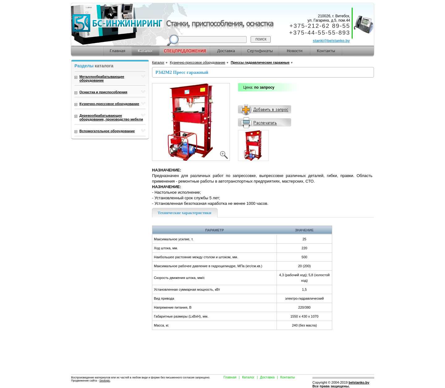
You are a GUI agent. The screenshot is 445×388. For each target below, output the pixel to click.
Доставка (267, 377)
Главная (229, 377)
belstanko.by (359, 382)
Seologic (104, 380)
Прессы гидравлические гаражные (260, 62)
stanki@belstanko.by (331, 41)
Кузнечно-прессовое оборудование (197, 62)
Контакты (287, 377)
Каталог (158, 62)
